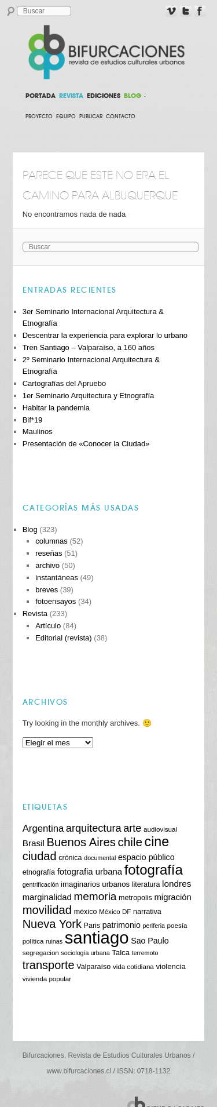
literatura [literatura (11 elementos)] (146, 884)
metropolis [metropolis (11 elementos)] (135, 898)
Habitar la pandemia (56, 407)
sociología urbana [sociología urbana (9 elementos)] (85, 952)
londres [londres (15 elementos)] (176, 883)
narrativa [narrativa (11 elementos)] (147, 912)
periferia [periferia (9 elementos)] (153, 925)
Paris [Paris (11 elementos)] (92, 926)
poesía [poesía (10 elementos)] (177, 925)
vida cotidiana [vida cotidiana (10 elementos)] (133, 966)
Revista (35, 613)
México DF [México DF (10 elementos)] (115, 911)
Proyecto (39, 116)
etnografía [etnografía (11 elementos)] (39, 872)
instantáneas (56, 577)
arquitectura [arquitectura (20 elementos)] (94, 828)
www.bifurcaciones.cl (79, 1071)
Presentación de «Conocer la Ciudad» (86, 443)
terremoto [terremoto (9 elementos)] (145, 952)
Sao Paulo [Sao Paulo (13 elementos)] (149, 940)
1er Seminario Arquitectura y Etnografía (89, 395)
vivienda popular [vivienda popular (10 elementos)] (47, 978)
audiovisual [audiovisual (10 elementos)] (160, 829)
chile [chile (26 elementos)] (129, 842)
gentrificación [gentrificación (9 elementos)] (41, 884)
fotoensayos (55, 601)
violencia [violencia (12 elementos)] (170, 966)
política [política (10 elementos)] (33, 941)
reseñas (48, 553)
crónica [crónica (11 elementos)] (70, 858)
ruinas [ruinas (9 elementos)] (54, 941)
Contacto (120, 116)
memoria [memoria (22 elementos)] (94, 896)
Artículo (48, 625)
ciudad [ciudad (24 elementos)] (40, 856)
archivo (47, 565)
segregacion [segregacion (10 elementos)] (41, 952)
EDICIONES (103, 96)
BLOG (132, 96)
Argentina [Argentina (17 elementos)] (43, 828)
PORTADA (40, 96)
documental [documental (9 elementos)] (100, 857)
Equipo (66, 116)
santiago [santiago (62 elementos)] (97, 937)
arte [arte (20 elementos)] (132, 828)
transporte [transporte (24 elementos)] (49, 965)
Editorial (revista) (63, 637)
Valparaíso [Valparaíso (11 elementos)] (93, 967)
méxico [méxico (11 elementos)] (85, 912)
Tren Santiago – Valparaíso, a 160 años (89, 347)
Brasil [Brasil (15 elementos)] (34, 843)
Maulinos (38, 431)
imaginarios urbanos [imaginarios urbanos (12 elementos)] (95, 884)
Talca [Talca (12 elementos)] (121, 952)
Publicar (90, 116)
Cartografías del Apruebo (64, 383)
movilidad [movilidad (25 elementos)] (47, 910)
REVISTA (71, 96)
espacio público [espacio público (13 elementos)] (146, 857)
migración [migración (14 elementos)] (172, 897)
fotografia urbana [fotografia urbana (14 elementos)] (89, 871)
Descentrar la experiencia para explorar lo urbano (105, 335)
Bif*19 (33, 420)
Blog (30, 529)
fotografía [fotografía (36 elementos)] (153, 869)
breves (46, 589)
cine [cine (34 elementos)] (157, 841)
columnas (51, 541)
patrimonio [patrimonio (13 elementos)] (121, 925)
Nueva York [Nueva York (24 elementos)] (52, 923)
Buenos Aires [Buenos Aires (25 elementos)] (81, 842)
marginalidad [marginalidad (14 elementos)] (47, 897)
